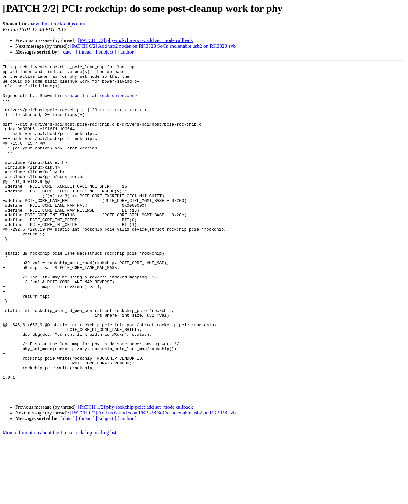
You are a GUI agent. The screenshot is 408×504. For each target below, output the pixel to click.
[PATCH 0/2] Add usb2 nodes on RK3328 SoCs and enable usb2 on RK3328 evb (153, 46)
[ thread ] (85, 51)
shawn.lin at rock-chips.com (56, 23)
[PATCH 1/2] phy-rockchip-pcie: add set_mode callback (135, 40)
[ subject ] (106, 51)
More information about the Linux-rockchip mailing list (59, 498)
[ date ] (67, 51)
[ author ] (127, 51)
